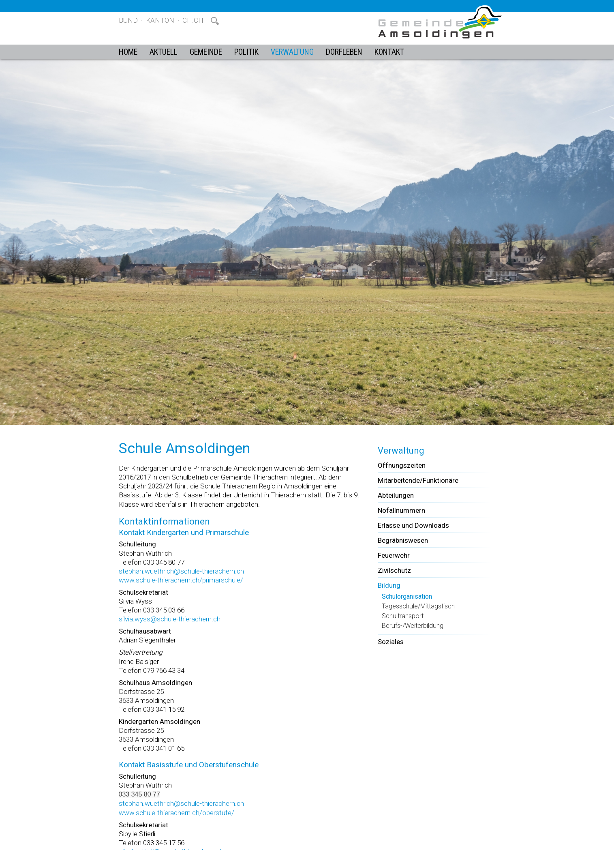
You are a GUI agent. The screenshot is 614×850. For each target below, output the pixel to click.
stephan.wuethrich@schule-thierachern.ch (181, 571)
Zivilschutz (394, 570)
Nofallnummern (401, 510)
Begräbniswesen (403, 540)
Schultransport (403, 616)
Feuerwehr (394, 555)
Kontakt (389, 52)
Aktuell (164, 52)
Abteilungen (396, 495)
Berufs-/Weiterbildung (412, 625)
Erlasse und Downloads (413, 525)
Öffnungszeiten (402, 465)
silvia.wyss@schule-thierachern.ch (169, 619)
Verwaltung (292, 52)
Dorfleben (344, 52)
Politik (246, 52)
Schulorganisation (407, 596)
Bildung (389, 585)
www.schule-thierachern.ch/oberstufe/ (176, 813)
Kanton (160, 20)
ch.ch (192, 20)
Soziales (391, 642)
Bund (128, 20)
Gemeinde (206, 52)
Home (128, 52)
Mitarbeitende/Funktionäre (418, 480)
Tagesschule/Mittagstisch (418, 606)
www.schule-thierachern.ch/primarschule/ (181, 580)
